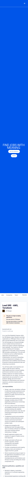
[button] (24, 3)
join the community (14, 151)
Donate (14, 155)
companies (9, 295)
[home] (10, 3)
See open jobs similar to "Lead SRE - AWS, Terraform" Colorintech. (14, 322)
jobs (2, 295)
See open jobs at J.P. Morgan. (13, 319)
